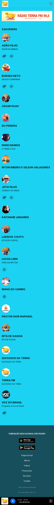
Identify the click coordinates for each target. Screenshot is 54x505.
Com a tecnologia (27, 492)
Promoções (27, 471)
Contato (27, 481)
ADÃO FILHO (10, 45)
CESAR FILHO (10, 106)
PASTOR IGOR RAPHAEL (17, 316)
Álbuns (27, 460)
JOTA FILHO (9, 187)
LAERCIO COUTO (13, 236)
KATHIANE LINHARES (15, 217)
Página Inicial (27, 455)
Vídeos (27, 465)
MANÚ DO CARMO (13, 289)
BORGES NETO (11, 75)
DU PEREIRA (9, 125)
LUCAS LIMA (10, 258)
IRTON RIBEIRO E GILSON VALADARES (26, 167)
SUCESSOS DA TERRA (16, 358)
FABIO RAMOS (11, 145)
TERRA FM (8, 380)
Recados (27, 476)
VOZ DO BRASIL (12, 402)
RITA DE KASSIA (12, 336)
